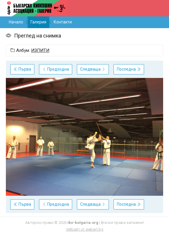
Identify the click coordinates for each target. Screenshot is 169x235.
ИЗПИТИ (40, 50)
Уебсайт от (84, 229)
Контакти (63, 22)
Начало (16, 22)
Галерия (38, 22)
